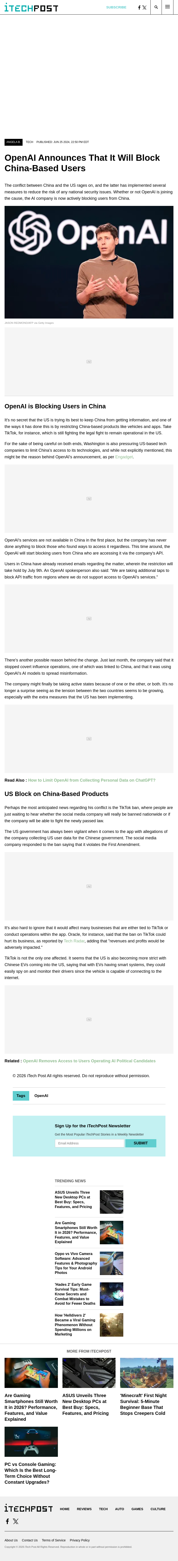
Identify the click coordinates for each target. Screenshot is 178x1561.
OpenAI (41, 1096)
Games (137, 1509)
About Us (11, 1540)
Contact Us (30, 1540)
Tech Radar (74, 941)
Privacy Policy (80, 1540)
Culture (158, 1509)
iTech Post (36, 1076)
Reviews (84, 1509)
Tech (29, 142)
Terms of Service (54, 1540)
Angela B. (13, 142)
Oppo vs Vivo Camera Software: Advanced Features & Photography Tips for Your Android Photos (76, 1263)
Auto (119, 1509)
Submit (141, 1143)
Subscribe (116, 7)
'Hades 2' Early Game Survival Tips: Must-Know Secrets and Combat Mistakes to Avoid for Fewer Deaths (75, 1294)
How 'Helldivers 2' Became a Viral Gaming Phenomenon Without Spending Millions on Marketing (75, 1324)
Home (65, 1509)
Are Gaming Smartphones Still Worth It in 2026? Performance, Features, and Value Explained (76, 1232)
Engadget (124, 457)
